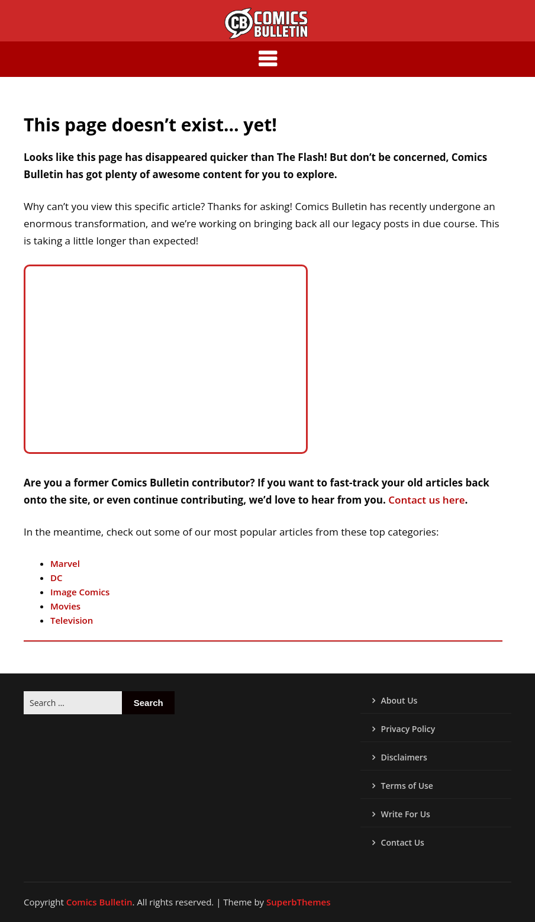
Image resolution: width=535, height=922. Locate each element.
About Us (399, 700)
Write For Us (405, 814)
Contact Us (402, 842)
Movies (65, 606)
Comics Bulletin (99, 902)
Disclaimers (404, 757)
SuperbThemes (298, 902)
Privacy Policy (408, 728)
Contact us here (425, 500)
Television (71, 620)
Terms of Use (407, 785)
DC (56, 577)
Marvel (65, 563)
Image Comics (79, 592)
